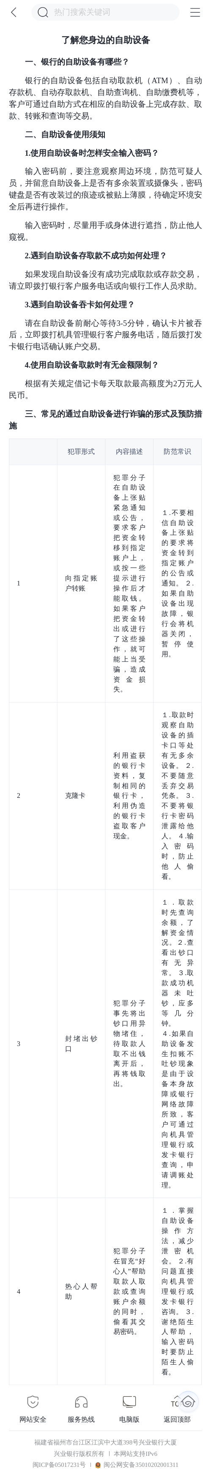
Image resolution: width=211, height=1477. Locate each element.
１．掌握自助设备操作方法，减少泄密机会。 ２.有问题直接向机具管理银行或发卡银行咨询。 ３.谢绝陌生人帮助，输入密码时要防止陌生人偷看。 (178, 1291)
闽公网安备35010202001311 (136, 1465)
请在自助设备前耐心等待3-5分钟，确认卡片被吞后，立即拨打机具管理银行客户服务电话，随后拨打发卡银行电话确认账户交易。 (105, 335)
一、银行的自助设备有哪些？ (77, 61)
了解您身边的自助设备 (105, 40)
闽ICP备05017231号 (59, 1465)
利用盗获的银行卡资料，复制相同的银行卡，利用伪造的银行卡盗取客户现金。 (129, 795)
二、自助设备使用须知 (65, 134)
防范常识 (178, 451)
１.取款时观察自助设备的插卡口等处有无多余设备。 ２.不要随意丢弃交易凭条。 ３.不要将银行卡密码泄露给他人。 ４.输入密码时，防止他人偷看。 (178, 795)
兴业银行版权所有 (79, 1454)
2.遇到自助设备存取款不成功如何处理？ (96, 255)
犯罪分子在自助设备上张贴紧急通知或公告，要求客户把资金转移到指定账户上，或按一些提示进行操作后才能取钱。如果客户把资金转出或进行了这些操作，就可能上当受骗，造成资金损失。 (129, 583)
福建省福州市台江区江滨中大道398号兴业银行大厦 (105, 1442)
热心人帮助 (81, 1291)
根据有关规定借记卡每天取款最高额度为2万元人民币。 (105, 389)
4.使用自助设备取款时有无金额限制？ (92, 364)
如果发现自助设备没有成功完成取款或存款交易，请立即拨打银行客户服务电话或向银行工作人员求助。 (105, 280)
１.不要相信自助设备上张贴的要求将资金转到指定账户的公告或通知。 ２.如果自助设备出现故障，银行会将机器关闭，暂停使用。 (178, 583)
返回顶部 (177, 1419)
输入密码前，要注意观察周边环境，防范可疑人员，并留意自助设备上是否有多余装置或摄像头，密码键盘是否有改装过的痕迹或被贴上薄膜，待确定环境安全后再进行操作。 (105, 189)
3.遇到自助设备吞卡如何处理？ (80, 304)
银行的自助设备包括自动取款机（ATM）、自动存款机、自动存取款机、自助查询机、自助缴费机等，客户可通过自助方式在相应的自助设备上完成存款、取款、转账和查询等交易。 (105, 98)
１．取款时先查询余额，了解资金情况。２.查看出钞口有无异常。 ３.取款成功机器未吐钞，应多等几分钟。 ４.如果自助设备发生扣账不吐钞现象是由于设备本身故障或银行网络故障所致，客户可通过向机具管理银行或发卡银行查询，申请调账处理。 (178, 1043)
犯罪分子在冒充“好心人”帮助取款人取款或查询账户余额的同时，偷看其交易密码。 (129, 1291)
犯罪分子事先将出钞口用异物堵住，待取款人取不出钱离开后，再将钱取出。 (129, 1043)
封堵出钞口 (81, 1043)
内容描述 (129, 451)
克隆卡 (75, 795)
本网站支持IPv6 (135, 1454)
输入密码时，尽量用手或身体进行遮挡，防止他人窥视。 (105, 231)
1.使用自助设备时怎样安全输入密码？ (92, 153)
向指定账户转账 (81, 583)
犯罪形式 (81, 451)
